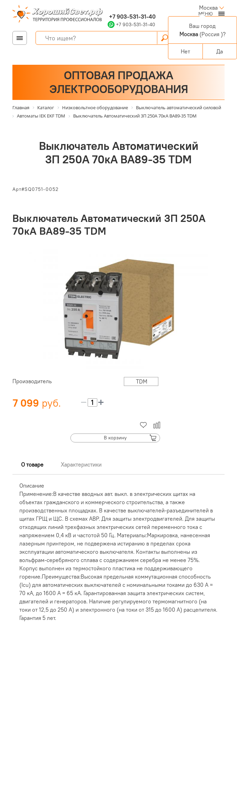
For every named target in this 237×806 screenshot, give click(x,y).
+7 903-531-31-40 (132, 16)
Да (219, 51)
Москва (208, 7)
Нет (185, 51)
